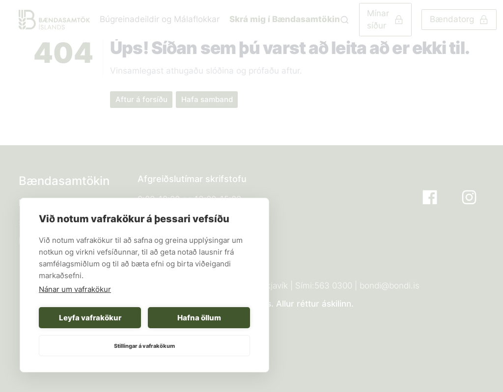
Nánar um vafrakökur (75, 289)
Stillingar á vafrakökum (144, 345)
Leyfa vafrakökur (90, 317)
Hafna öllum (199, 317)
